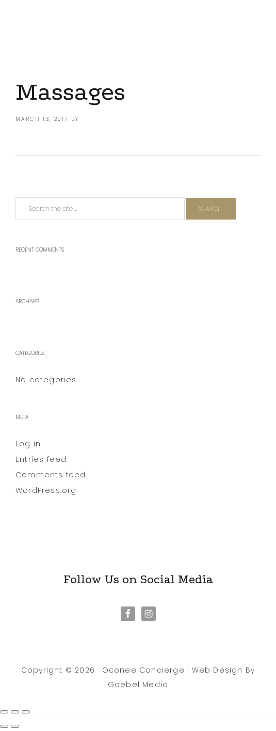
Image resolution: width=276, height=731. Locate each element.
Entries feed (41, 459)
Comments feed (50, 475)
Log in (28, 444)
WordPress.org (46, 490)
